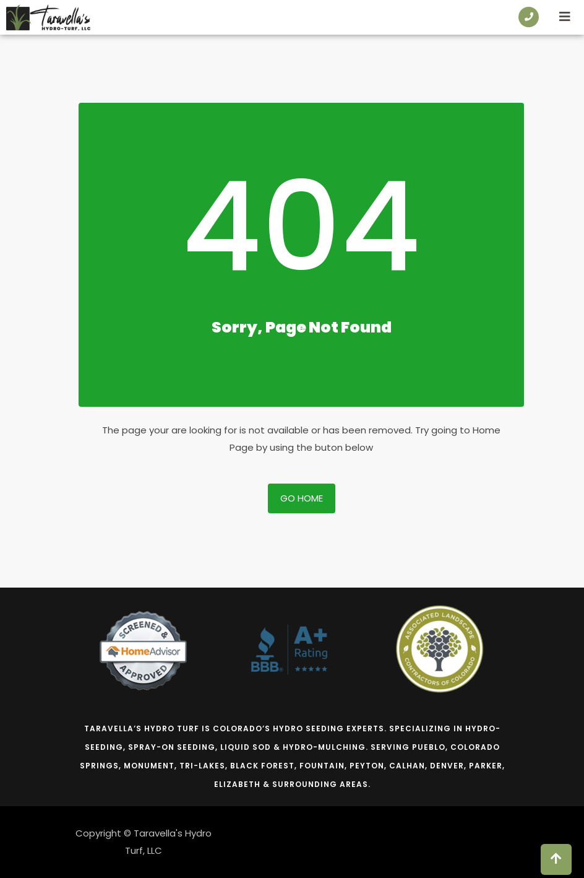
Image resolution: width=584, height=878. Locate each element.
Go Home (301, 498)
